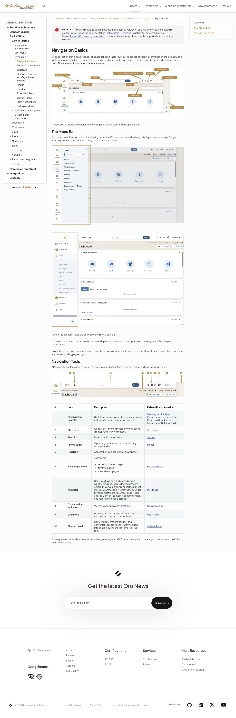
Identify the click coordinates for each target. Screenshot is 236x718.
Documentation (59, 18)
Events (69, 660)
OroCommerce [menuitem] (207, 6)
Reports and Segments (23, 159)
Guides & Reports (190, 659)
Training (147, 664)
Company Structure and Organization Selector (27, 77)
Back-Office (81, 18)
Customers (17, 127)
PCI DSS (109, 659)
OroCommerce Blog (192, 669)
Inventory (16, 150)
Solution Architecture (21, 27)
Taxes (14, 145)
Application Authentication (21, 46)
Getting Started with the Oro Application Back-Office (114, 18)
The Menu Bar (202, 27)
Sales (14, 131)
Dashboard (17, 122)
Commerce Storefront (21, 168)
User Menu (19, 52)
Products (16, 136)
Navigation (146, 18)
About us (70, 650)
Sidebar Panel (24, 97)
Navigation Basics (26, 61)
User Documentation (19, 22)
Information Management (27, 110)
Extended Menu (25, 93)
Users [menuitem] (133, 6)
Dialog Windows (25, 106)
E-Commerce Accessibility (22, 116)
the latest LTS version (120, 32)
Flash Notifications (26, 101)
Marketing (16, 141)
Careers (70, 665)
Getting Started (19, 40)
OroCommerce (41, 650)
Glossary (15, 177)
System (15, 164)
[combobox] (71, 6)
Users (70, 18)
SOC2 (108, 664)
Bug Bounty (72, 670)
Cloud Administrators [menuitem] (178, 6)
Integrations (15, 173)
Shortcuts (22, 69)
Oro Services (150, 659)
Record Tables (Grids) (28, 65)
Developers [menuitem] (151, 6)
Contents (199, 22)
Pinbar (20, 84)
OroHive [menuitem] (225, 6)
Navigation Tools (204, 33)
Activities (16, 154)
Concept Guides (18, 31)
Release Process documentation (87, 36)
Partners (70, 655)
